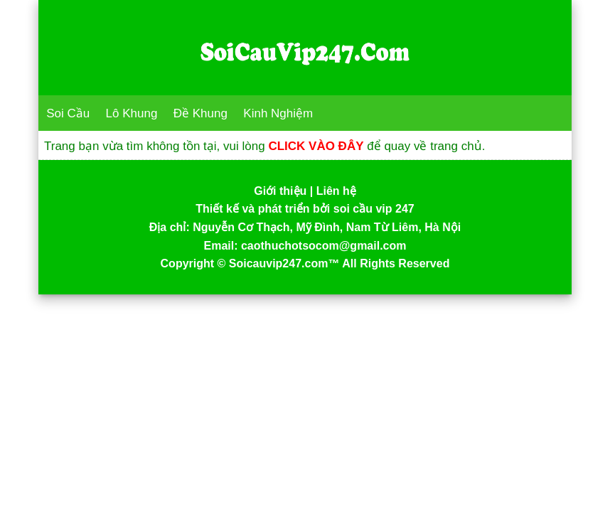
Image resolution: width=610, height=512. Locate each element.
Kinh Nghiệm (278, 113)
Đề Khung (200, 113)
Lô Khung (132, 113)
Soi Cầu (68, 113)
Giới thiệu (280, 191)
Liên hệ (336, 191)
